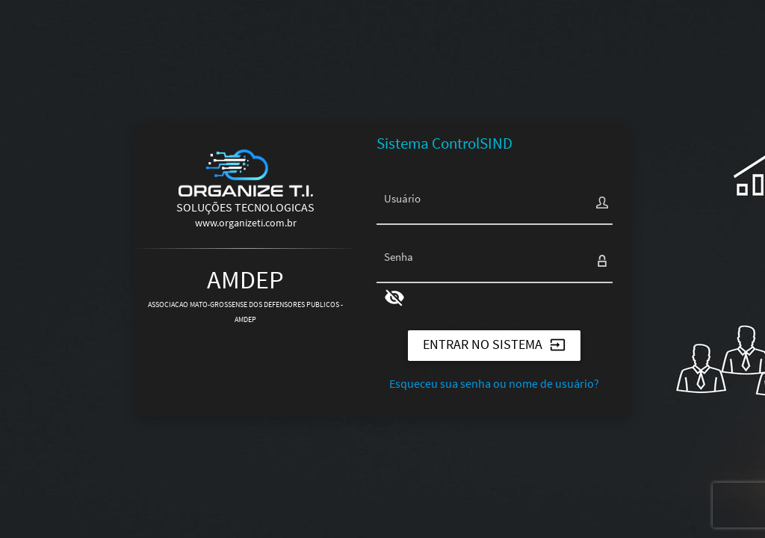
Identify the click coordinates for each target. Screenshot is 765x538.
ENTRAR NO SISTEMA (494, 344)
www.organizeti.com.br (246, 222)
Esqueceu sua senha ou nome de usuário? (494, 383)
